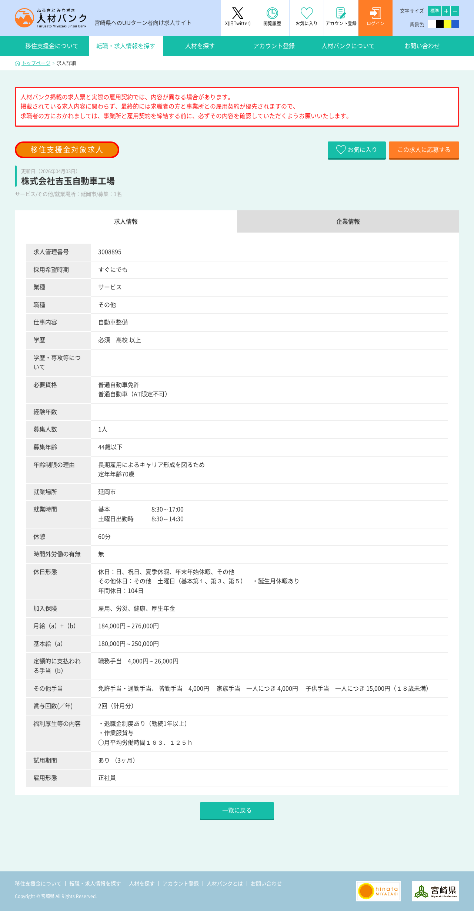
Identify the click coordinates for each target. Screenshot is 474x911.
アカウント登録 (274, 46)
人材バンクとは (225, 883)
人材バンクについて (348, 46)
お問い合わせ (422, 46)
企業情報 (348, 221)
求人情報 (126, 221)
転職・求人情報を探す (126, 46)
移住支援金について (52, 46)
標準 (434, 11)
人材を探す (200, 46)
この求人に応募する (424, 150)
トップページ (35, 63)
